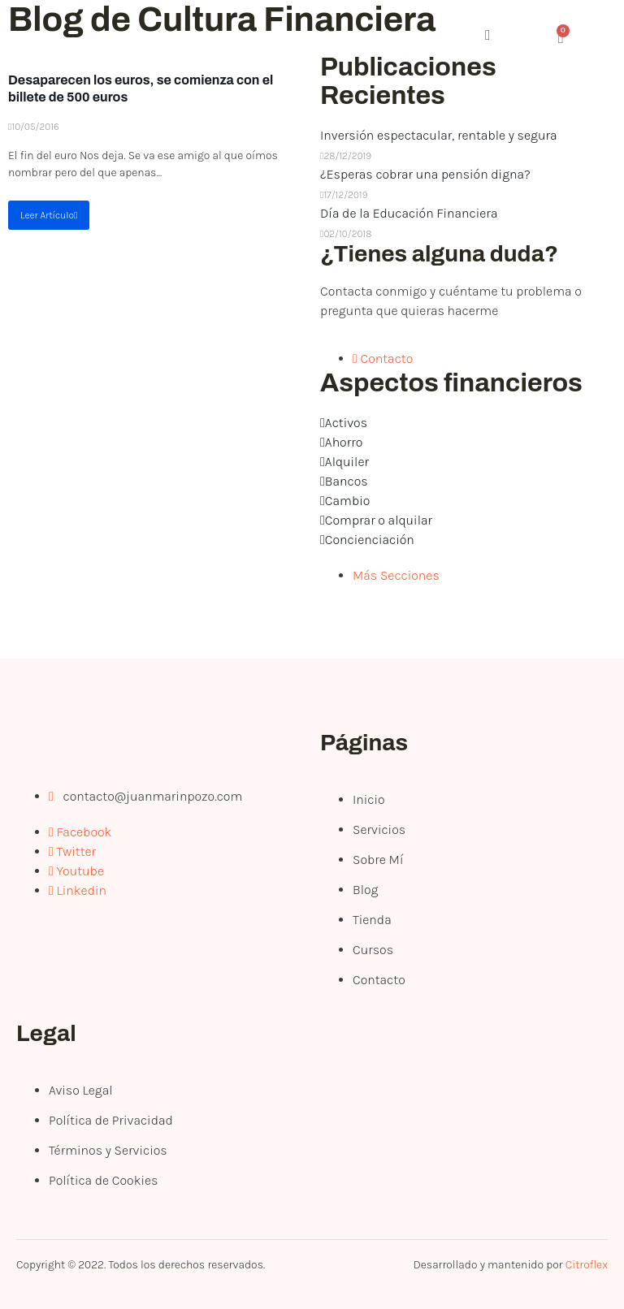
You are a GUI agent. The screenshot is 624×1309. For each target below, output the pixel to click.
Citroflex (587, 1265)
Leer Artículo (48, 215)
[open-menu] (402, 38)
